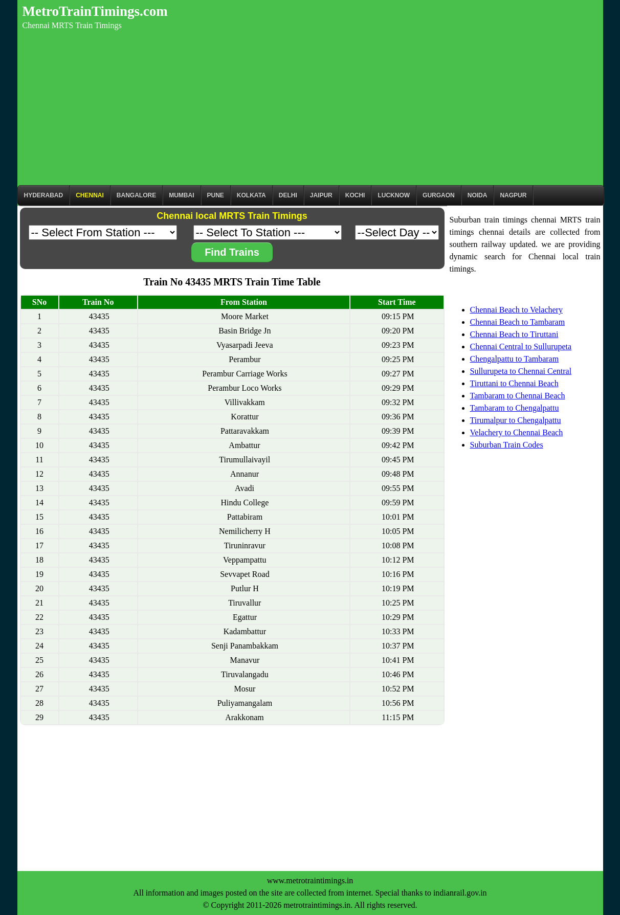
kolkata (251, 195)
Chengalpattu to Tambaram (514, 358)
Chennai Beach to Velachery (516, 309)
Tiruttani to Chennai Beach (514, 383)
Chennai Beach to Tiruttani (514, 334)
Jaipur (321, 195)
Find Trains (232, 252)
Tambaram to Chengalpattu (514, 408)
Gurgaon (439, 195)
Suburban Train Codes (506, 444)
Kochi (355, 195)
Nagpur (513, 195)
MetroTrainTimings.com (95, 11)
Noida (478, 195)
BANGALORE (136, 195)
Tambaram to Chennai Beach (517, 395)
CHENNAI (90, 195)
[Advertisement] (310, 108)
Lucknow (394, 195)
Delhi (288, 195)
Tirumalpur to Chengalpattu (515, 420)
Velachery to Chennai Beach (516, 432)
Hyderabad (43, 195)
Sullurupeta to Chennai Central (521, 371)
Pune (215, 195)
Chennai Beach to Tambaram (517, 322)
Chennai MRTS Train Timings (72, 25)
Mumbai (181, 195)
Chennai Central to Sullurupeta (521, 346)
